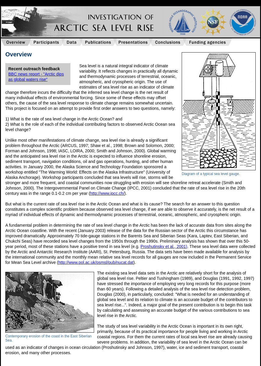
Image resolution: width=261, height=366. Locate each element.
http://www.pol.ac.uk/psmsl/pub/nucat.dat (95, 262)
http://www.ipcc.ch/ (107, 193)
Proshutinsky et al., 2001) (164, 246)
